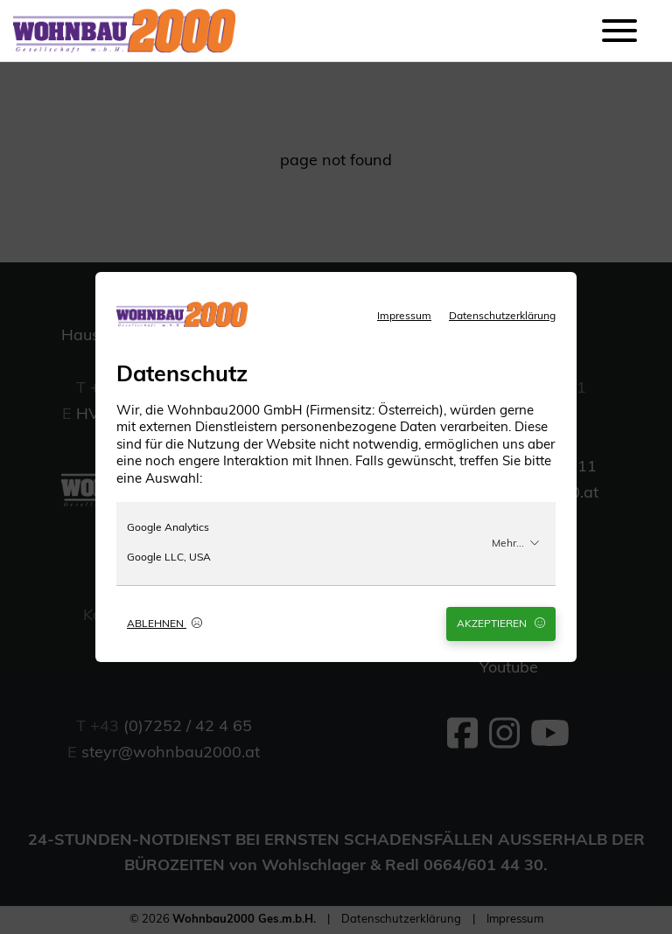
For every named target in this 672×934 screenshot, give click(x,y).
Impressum (404, 316)
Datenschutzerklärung (502, 316)
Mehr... (516, 543)
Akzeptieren (501, 623)
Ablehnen (164, 623)
